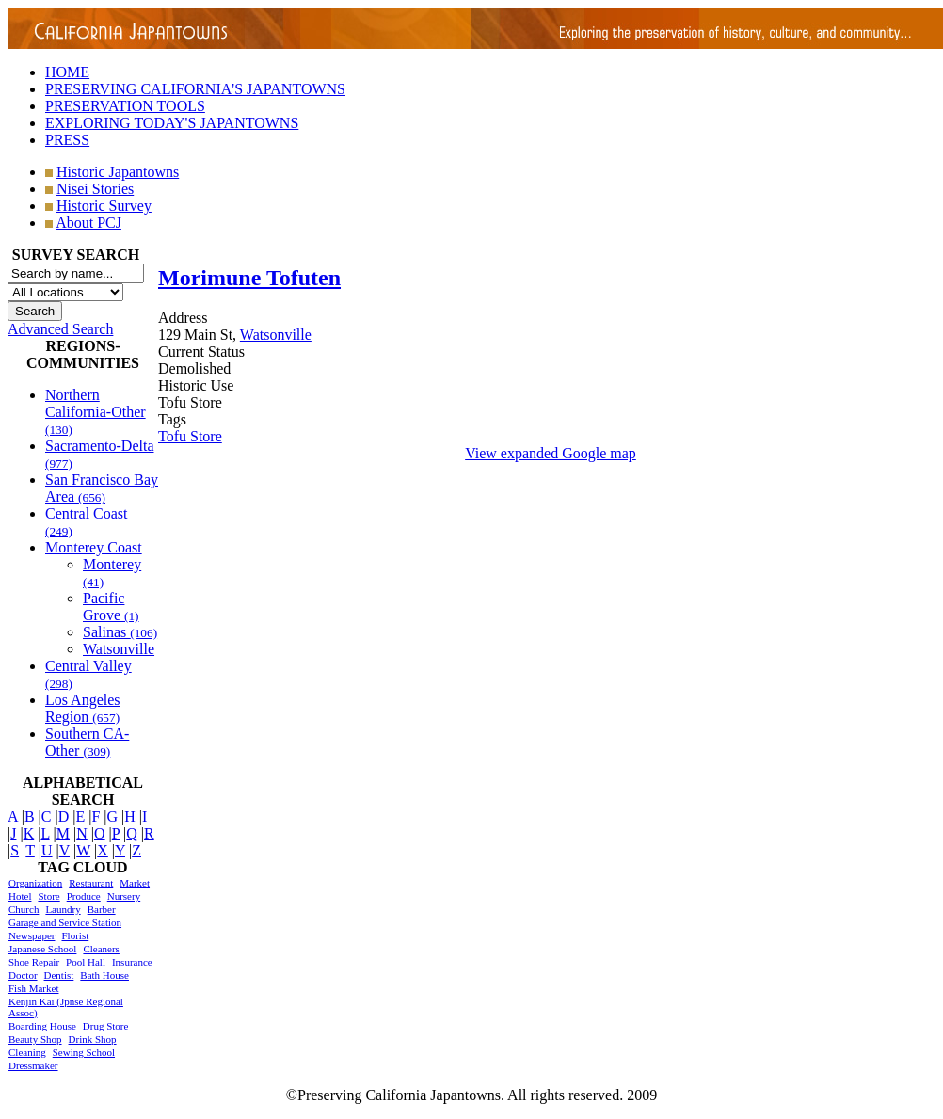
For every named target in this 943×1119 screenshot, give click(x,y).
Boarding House (42, 1025)
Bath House (104, 975)
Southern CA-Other (87, 742)
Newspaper (31, 935)
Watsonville (118, 649)
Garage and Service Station (64, 922)
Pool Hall (85, 961)
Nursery (123, 896)
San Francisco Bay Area (101, 488)
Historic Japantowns (117, 172)
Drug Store (106, 1025)
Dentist (59, 975)
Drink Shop (93, 1039)
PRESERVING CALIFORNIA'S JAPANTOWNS (195, 89)
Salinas (120, 632)
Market (135, 882)
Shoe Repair (33, 961)
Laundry (62, 909)
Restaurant (91, 882)
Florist (74, 935)
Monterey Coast (93, 547)
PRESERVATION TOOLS (125, 106)
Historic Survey (104, 206)
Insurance (132, 961)
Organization (35, 882)
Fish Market (33, 988)
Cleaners (101, 948)
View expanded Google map (550, 453)
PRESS (67, 140)
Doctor (23, 975)
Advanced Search (60, 329)
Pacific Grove (111, 606)
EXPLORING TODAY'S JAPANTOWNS (171, 123)
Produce (84, 896)
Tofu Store (190, 436)
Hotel (19, 896)
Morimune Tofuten (249, 277)
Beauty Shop (35, 1039)
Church (23, 909)
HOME (67, 72)
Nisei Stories (95, 189)
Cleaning (27, 1052)
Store (48, 896)
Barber (102, 909)
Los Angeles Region (82, 708)
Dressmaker (33, 1065)
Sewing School (84, 1052)
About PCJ (88, 223)
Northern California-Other (95, 412)
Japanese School (42, 948)
